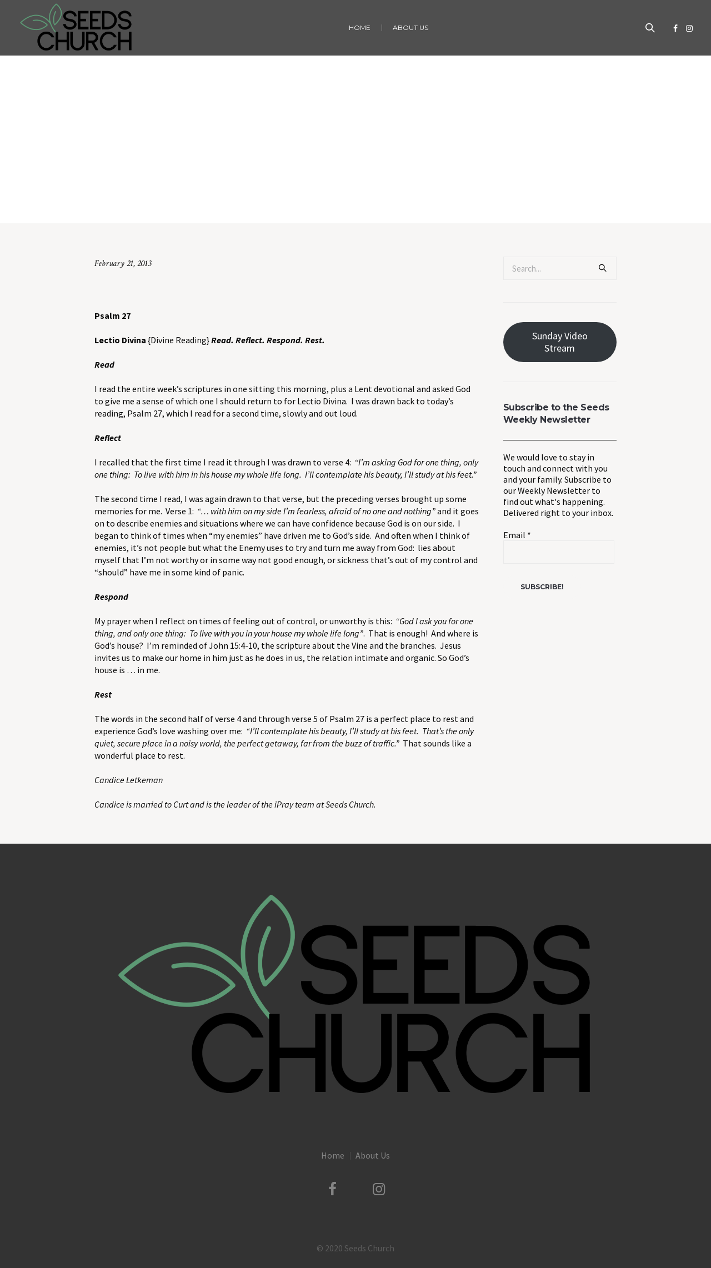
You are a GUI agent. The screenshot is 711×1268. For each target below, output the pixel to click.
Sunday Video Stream (560, 341)
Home (248, 200)
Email (517, 534)
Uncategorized (289, 200)
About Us (373, 1155)
